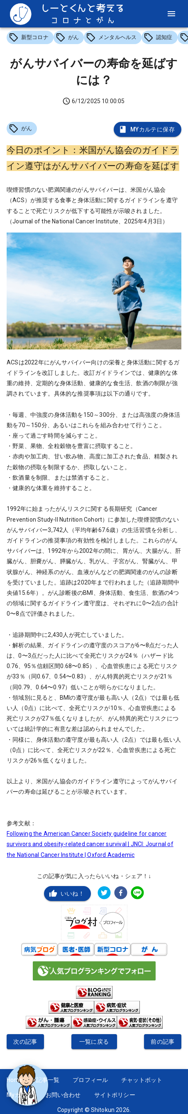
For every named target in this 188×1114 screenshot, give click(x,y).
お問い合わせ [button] (63, 1094)
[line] (137, 893)
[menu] (171, 14)
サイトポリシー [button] (115, 1094)
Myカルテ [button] (19, 1094)
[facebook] (120, 893)
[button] (30, 37)
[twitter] (104, 893)
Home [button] (14, 1079)
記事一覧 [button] (47, 1079)
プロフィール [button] (90, 1079)
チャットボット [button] (142, 1079)
